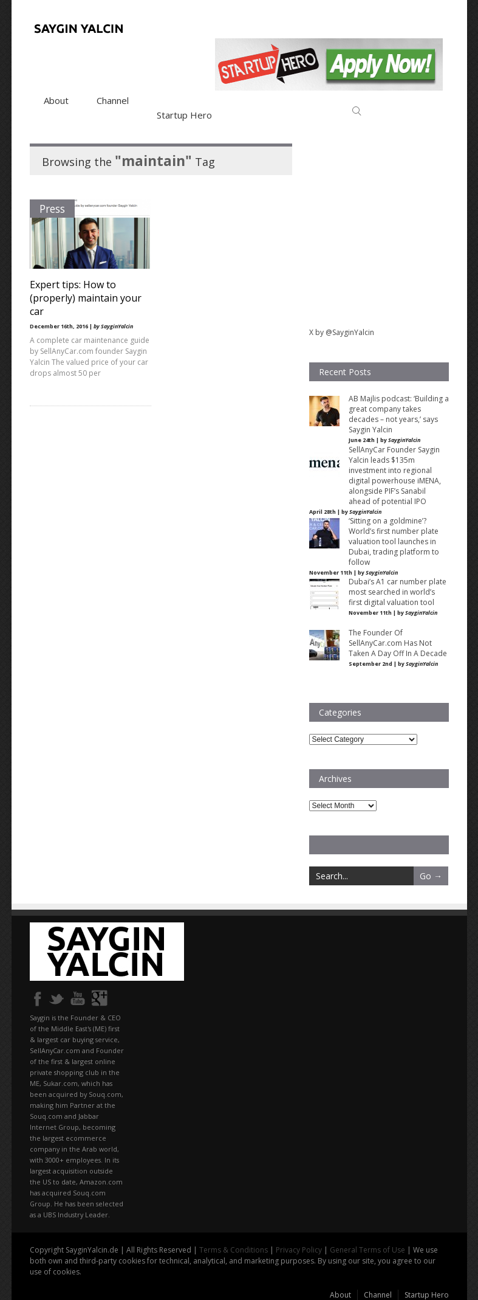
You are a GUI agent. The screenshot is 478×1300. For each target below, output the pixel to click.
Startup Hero (184, 115)
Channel (113, 100)
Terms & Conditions (233, 1250)
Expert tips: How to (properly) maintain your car (86, 298)
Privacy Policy (299, 1250)
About (56, 100)
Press (52, 208)
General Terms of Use (367, 1250)
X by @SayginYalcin (341, 332)
